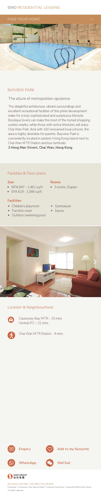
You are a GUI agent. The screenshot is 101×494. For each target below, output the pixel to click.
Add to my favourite (73, 449)
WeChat (63, 463)
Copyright (70, 487)
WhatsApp (27, 463)
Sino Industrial (47, 484)
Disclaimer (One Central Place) (31, 487)
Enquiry (25, 449)
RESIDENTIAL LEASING (33, 7)
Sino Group (12, 484)
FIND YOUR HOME (24, 19)
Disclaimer (12, 487)
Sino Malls (23, 484)
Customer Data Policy (55, 487)
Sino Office (34, 484)
